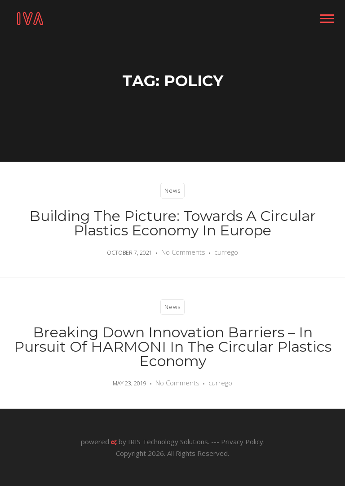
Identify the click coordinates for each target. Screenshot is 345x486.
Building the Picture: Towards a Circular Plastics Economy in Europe (172, 223)
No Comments (183, 251)
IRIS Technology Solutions (168, 441)
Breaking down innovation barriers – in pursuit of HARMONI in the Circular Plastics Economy (173, 346)
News (172, 190)
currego (226, 251)
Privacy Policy (242, 441)
